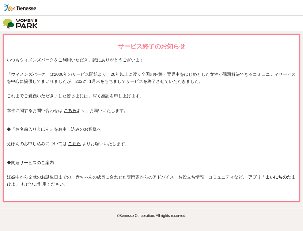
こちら (70, 110)
